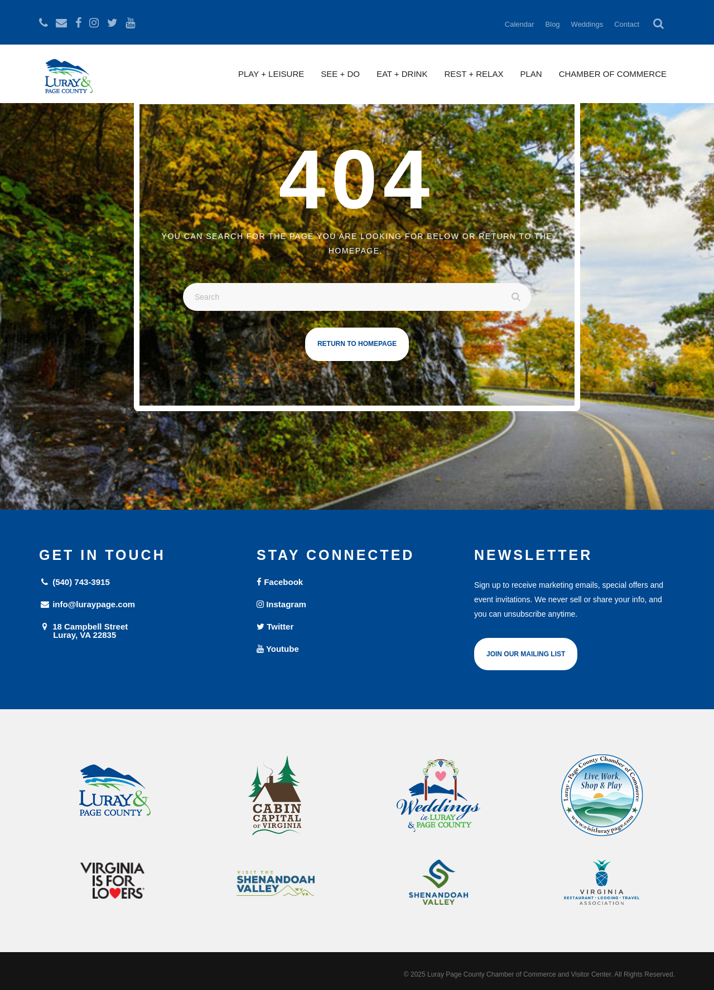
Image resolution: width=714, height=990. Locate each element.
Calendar (519, 24)
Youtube (278, 649)
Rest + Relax (473, 74)
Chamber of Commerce (613, 74)
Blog (553, 24)
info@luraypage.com (87, 604)
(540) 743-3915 (74, 582)
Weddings (587, 24)
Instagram (281, 604)
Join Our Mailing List (525, 654)
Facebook (280, 582)
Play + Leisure (271, 74)
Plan (531, 74)
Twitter (275, 626)
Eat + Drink (402, 74)
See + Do (340, 74)
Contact (626, 24)
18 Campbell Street (139, 630)
